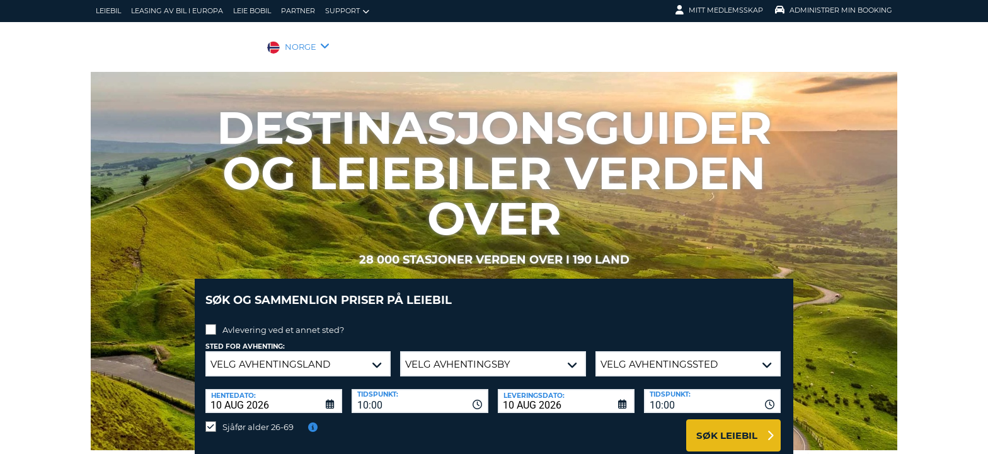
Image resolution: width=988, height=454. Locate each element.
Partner (298, 10)
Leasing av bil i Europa (177, 10)
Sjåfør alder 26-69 (258, 417)
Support (347, 11)
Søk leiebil (726, 426)
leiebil (108, 10)
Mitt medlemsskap (719, 10)
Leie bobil (252, 10)
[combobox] (420, 391)
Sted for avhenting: (245, 337)
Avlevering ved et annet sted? (283, 320)
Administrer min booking (833, 10)
